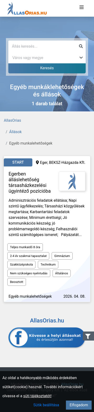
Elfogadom (78, 405)
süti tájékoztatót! (37, 396)
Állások (15, 132)
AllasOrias (12, 120)
